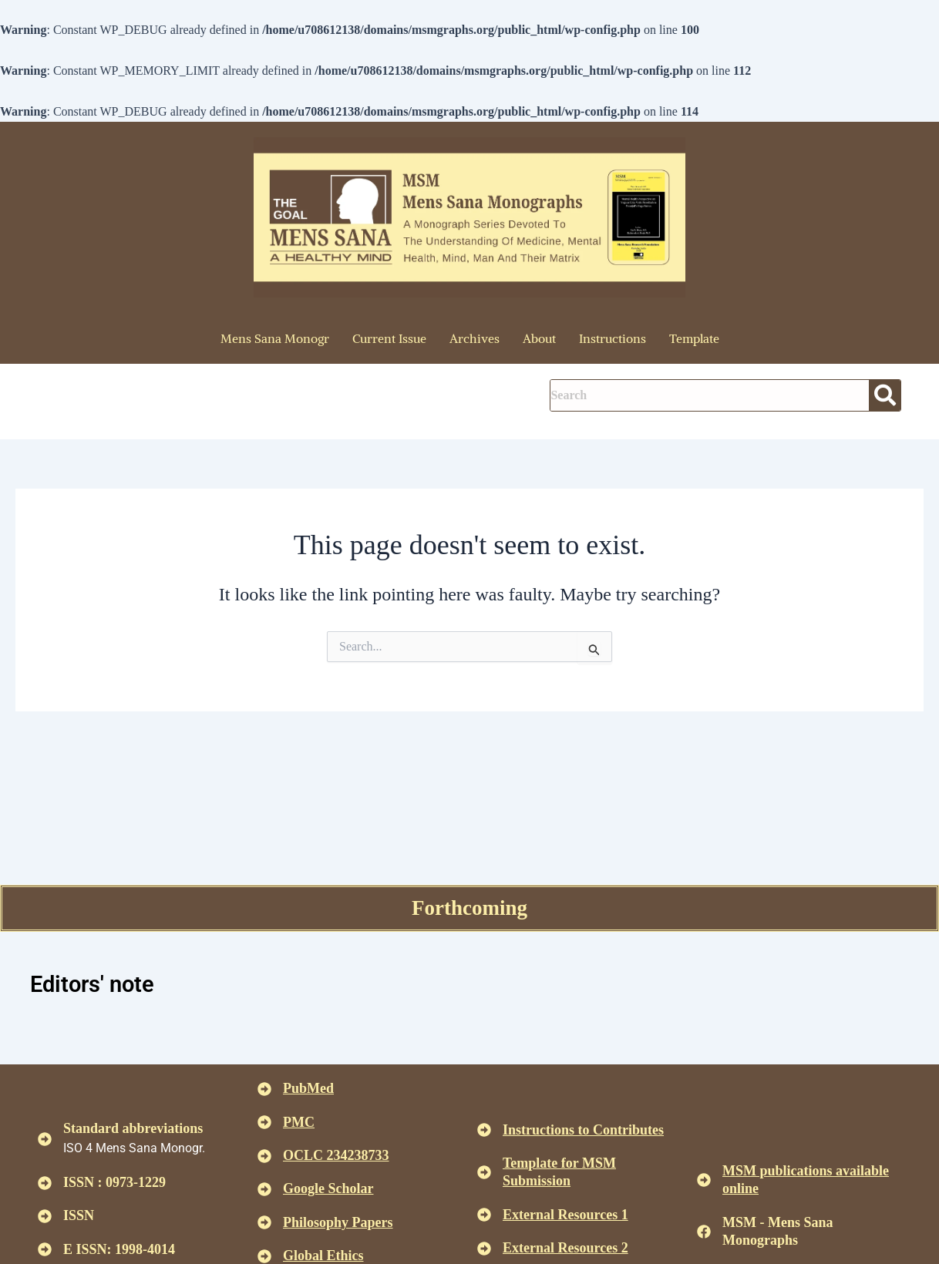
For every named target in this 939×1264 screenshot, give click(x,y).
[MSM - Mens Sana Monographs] (704, 1232)
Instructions (612, 338)
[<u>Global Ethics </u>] (264, 1256)
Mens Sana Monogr (274, 338)
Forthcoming (469, 906)
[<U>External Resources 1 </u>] (484, 1215)
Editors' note (94, 983)
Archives (474, 338)
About (539, 338)
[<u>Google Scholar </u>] (264, 1189)
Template (694, 338)
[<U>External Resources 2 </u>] (484, 1249)
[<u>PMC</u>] (264, 1122)
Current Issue (389, 338)
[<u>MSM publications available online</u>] (704, 1180)
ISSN (78, 1215)
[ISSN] (45, 1216)
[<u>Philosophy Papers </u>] (264, 1222)
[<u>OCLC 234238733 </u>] (264, 1156)
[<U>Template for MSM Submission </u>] (484, 1172)
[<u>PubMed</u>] (264, 1089)
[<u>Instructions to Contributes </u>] (484, 1130)
